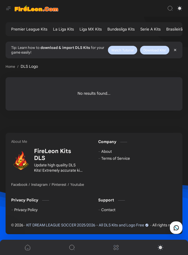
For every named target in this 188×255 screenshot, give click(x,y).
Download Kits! (154, 50)
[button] (179, 8)
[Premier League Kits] (29, 29)
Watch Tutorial (122, 50)
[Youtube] (77, 185)
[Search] (170, 8)
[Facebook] (19, 185)
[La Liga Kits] (63, 29)
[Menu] (116, 247)
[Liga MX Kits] (90, 29)
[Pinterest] (59, 185)
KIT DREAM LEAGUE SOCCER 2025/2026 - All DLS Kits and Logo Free (87, 225)
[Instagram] (39, 185)
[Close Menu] (175, 50)
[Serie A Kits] (150, 29)
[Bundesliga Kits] (121, 29)
